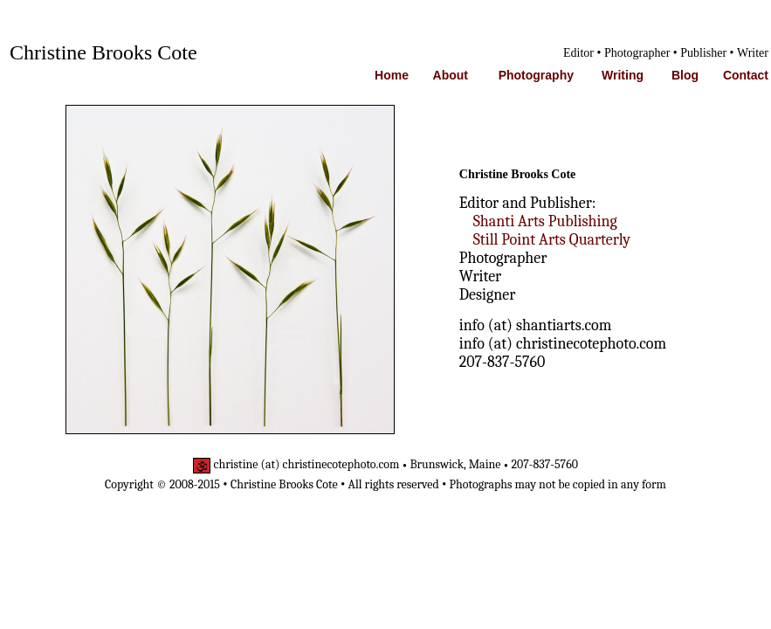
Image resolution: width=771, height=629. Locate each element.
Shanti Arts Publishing (545, 221)
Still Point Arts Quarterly (551, 240)
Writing (623, 75)
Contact (745, 75)
